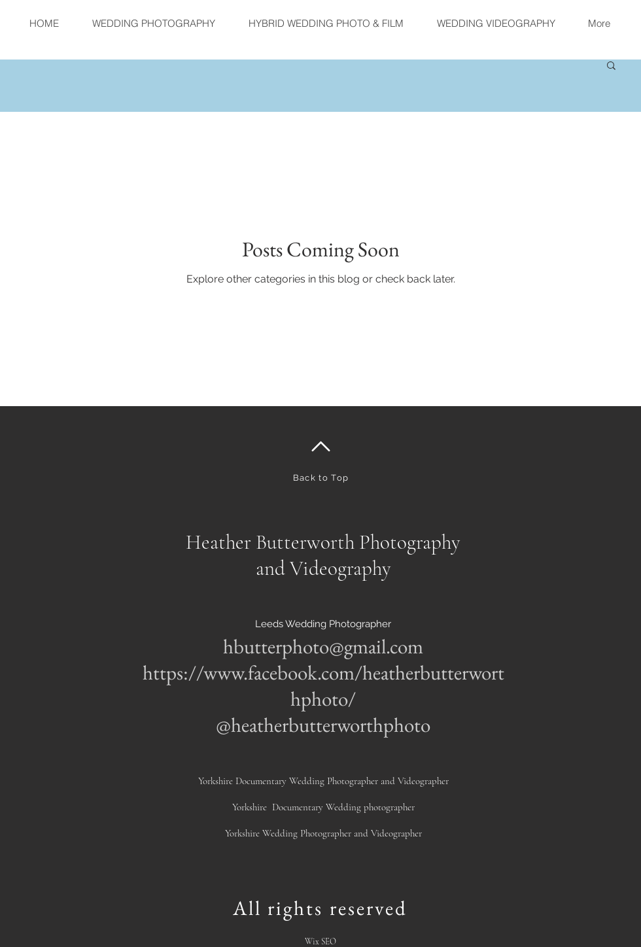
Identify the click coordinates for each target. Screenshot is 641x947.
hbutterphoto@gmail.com (323, 646)
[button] (611, 66)
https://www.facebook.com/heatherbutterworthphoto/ (323, 685)
